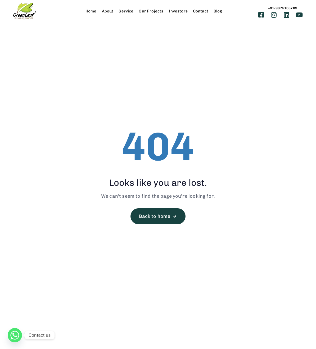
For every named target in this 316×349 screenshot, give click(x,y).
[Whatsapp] (15, 335)
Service (126, 11)
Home (91, 11)
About (108, 11)
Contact (200, 11)
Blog (218, 11)
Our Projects (151, 11)
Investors (178, 11)
